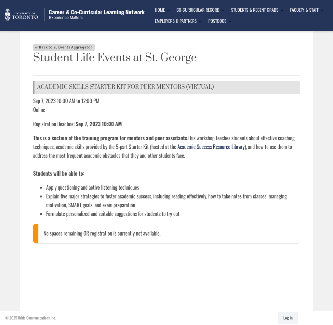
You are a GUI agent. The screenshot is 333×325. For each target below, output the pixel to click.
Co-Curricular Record (198, 9)
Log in (288, 317)
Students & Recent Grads (255, 9)
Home (160, 9)
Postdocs (217, 20)
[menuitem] (160, 10)
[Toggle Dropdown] (168, 10)
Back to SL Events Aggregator (63, 47)
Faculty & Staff (304, 9)
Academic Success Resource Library (211, 147)
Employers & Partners (176, 20)
